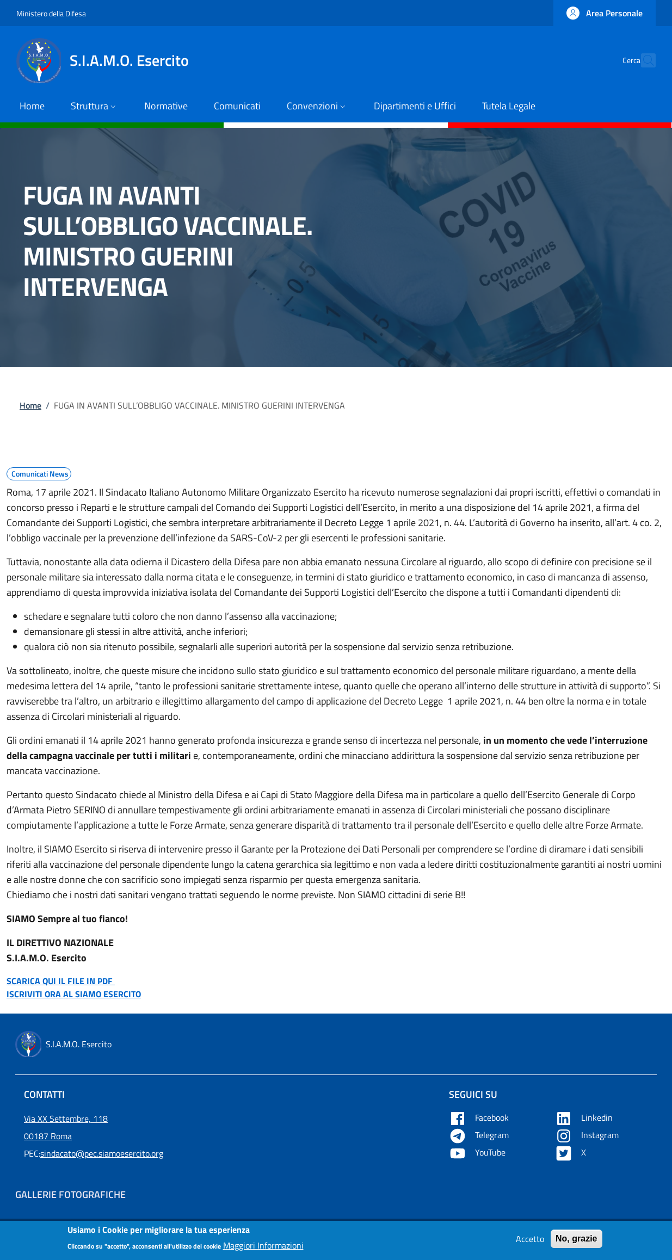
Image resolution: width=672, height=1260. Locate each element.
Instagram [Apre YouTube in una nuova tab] (588, 1134)
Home (30, 405)
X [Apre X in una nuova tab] (571, 1152)
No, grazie (576, 1241)
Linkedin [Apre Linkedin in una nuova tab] (585, 1117)
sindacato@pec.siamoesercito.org (101, 1153)
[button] (604, 13)
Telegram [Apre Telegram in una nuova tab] (480, 1134)
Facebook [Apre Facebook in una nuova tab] (480, 1117)
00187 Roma (48, 1135)
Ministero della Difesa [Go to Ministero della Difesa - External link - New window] (51, 13)
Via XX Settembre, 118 (66, 1118)
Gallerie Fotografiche (70, 1194)
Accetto (530, 1242)
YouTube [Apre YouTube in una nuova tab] (478, 1152)
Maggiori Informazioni (263, 1248)
